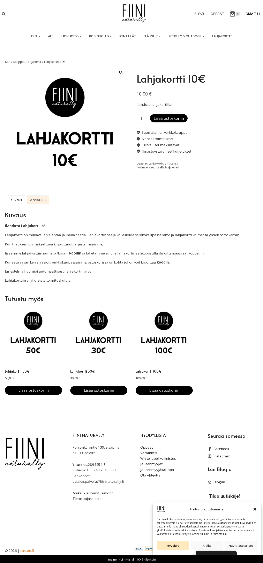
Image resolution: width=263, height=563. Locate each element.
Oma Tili (253, 14)
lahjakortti (172, 167)
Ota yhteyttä (150, 475)
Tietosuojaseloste (87, 498)
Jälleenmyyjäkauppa (157, 469)
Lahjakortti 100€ (148, 371)
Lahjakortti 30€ (82, 371)
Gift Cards (171, 163)
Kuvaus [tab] (16, 200)
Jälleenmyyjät (151, 464)
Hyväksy (173, 545)
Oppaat (217, 14)
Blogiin (219, 482)
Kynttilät (127, 36)
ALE (50, 36)
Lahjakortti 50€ (17, 371)
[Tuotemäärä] (143, 118)
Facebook (221, 448)
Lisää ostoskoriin (169, 118)
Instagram (221, 456)
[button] (255, 509)
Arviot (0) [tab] (38, 200)
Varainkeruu (150, 452)
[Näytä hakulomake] (3, 14)
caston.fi (27, 550)
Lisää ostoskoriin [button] (33, 390)
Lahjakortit (222, 36)
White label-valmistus (158, 458)
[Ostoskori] (235, 14)
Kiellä (207, 545)
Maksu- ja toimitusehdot (93, 493)
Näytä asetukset (241, 545)
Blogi (199, 14)
